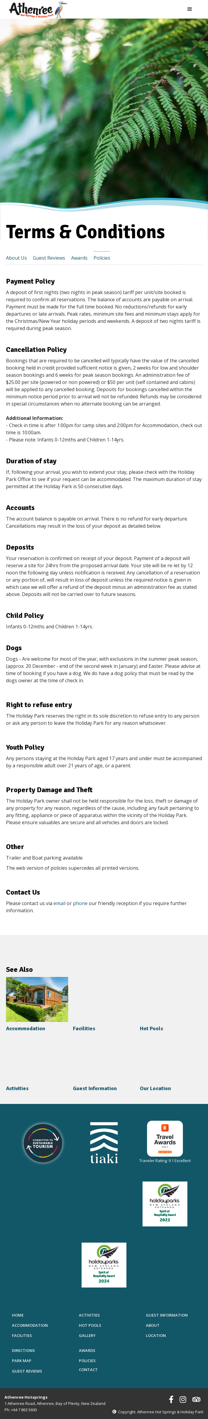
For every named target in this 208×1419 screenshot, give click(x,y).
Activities (89, 1315)
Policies (102, 258)
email (59, 903)
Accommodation (30, 1325)
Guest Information (167, 1315)
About (153, 1325)
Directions (23, 1350)
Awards (79, 258)
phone (81, 903)
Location (156, 1335)
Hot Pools (90, 1325)
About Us (16, 258)
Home (18, 1315)
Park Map (21, 1360)
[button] (190, 9)
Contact (88, 1369)
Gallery (87, 1335)
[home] (38, 9)
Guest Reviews (49, 258)
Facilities (22, 1335)
